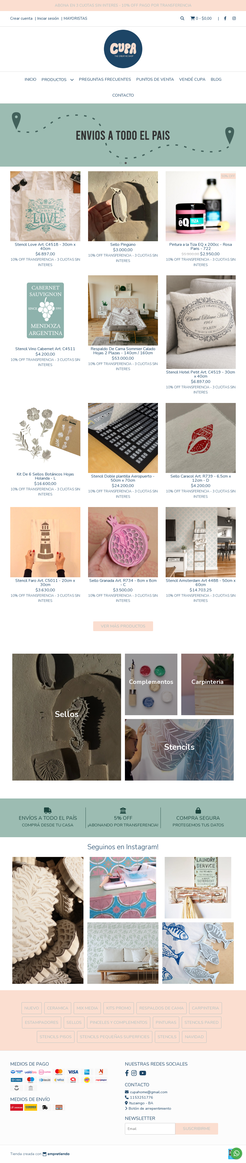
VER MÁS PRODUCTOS (123, 626)
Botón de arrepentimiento (148, 1108)
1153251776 (139, 1097)
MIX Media (87, 1008)
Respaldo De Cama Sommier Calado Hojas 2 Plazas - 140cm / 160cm (123, 351)
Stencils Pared (202, 1022)
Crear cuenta (21, 18)
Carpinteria (205, 1008)
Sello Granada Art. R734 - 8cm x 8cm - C (123, 583)
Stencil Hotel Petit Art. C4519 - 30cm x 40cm (200, 374)
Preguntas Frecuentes (105, 79)
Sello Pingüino (123, 244)
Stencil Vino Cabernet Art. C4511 (45, 349)
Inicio (30, 79)
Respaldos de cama (161, 1008)
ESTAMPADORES (41, 1022)
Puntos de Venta (155, 79)
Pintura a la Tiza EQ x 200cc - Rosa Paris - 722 (200, 246)
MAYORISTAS (75, 18)
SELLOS (74, 1022)
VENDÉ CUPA (192, 79)
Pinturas (166, 1022)
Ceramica (57, 1008)
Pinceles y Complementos (118, 1022)
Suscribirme (196, 1128)
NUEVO (31, 1008)
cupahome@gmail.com (146, 1092)
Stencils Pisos (56, 1037)
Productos (57, 79)
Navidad (194, 1037)
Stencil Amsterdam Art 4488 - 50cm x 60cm (201, 583)
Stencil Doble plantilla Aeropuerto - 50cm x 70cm (123, 478)
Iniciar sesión (48, 18)
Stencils (167, 1037)
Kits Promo (118, 1008)
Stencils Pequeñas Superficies (114, 1037)
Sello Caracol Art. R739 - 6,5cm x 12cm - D (200, 478)
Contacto (123, 95)
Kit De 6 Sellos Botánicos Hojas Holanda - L (45, 476)
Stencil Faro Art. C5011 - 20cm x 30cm (45, 583)
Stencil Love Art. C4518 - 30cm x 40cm (45, 246)
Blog (216, 79)
